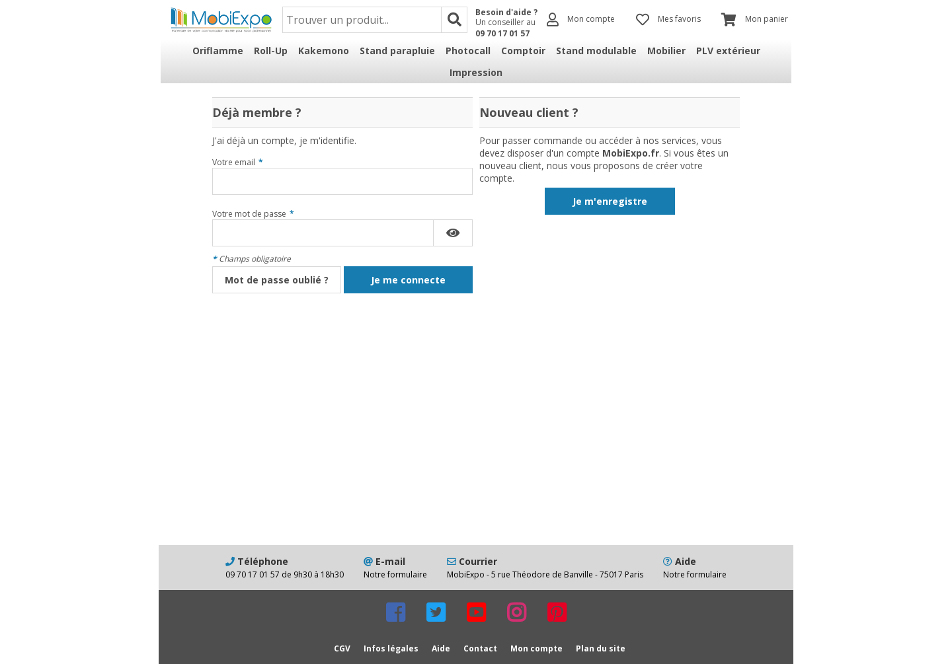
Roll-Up (271, 50)
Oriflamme (217, 50)
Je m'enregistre (610, 201)
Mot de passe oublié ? (277, 280)
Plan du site (600, 648)
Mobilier (666, 50)
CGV (342, 648)
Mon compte (536, 648)
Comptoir (523, 50)
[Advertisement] (476, 439)
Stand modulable (596, 50)
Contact (480, 648)
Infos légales (391, 648)
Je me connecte (408, 280)
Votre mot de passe (253, 213)
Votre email (237, 162)
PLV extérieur (728, 50)
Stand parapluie (397, 50)
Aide (441, 648)
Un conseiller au (506, 28)
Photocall (468, 50)
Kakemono (323, 50)
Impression (476, 72)
